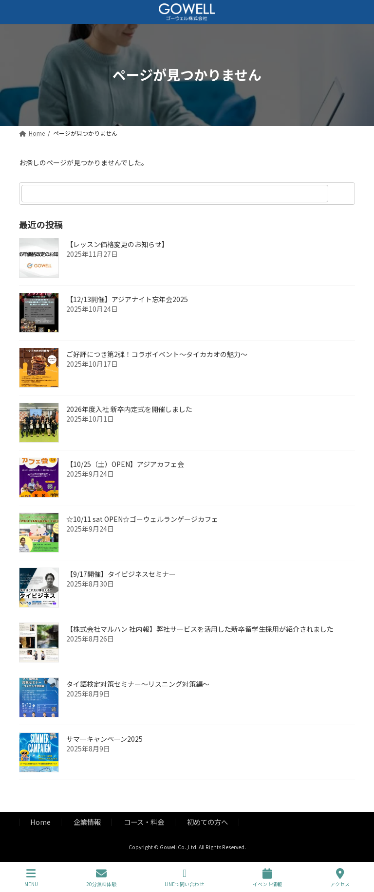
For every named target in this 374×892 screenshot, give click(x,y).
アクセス (340, 877)
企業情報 (87, 822)
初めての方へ (207, 822)
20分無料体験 (101, 877)
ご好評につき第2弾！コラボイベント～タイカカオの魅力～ (156, 354)
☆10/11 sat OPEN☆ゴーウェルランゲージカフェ (142, 519)
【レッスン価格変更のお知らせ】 (117, 244)
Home (40, 822)
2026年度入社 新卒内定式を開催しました (129, 409)
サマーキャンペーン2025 (104, 739)
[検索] (343, 193)
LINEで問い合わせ (184, 877)
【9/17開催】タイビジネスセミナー (121, 574)
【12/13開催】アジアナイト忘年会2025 (127, 299)
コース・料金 (144, 822)
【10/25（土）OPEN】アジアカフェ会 (125, 464)
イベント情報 (267, 877)
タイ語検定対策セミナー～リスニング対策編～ (137, 684)
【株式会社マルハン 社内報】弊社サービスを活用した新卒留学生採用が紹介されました (200, 629)
